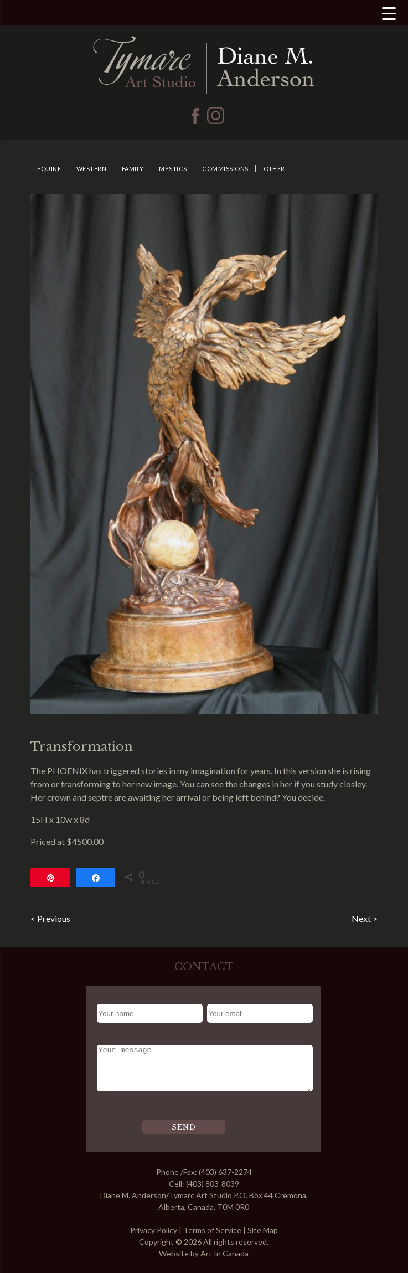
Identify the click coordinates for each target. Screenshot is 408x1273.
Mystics (173, 168)
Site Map (262, 1230)
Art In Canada (224, 1253)
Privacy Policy (153, 1230)
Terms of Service (212, 1230)
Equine (49, 168)
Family (133, 168)
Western (91, 168)
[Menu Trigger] (389, 13)
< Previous (50, 918)
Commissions (225, 168)
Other (274, 168)
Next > (365, 918)
